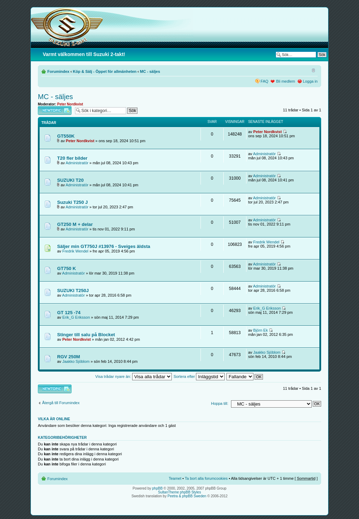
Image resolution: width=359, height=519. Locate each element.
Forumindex (58, 71)
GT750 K (66, 268)
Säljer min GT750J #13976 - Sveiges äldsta (103, 246)
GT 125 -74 (69, 312)
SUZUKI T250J (73, 290)
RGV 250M (68, 356)
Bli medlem (285, 81)
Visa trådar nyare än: (133, 376)
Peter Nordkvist (70, 104)
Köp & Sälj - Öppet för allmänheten (105, 71)
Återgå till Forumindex (61, 403)
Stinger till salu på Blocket (86, 334)
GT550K (66, 136)
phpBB (157, 488)
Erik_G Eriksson (76, 317)
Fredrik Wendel (75, 251)
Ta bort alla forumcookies (206, 478)
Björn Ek (260, 330)
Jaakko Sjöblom (76, 361)
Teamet (175, 478)
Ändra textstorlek (312, 70)
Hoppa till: (219, 403)
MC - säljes (150, 71)
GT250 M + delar (75, 224)
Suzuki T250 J (72, 202)
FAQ (264, 81)
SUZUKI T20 (70, 180)
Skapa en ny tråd (55, 110)
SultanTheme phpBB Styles (179, 492)
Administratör (77, 163)
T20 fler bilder (72, 158)
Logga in (310, 81)
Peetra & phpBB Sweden (187, 496)
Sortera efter (199, 376)
